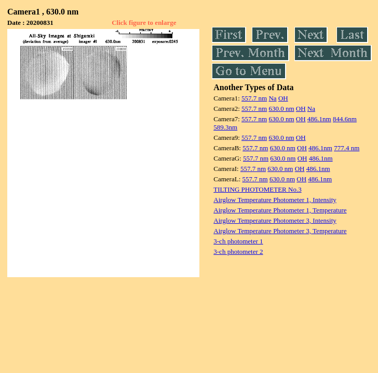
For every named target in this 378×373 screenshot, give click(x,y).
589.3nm (225, 127)
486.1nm (319, 119)
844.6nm (345, 119)
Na (272, 98)
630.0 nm (281, 108)
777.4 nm (346, 148)
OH (283, 98)
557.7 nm (254, 98)
